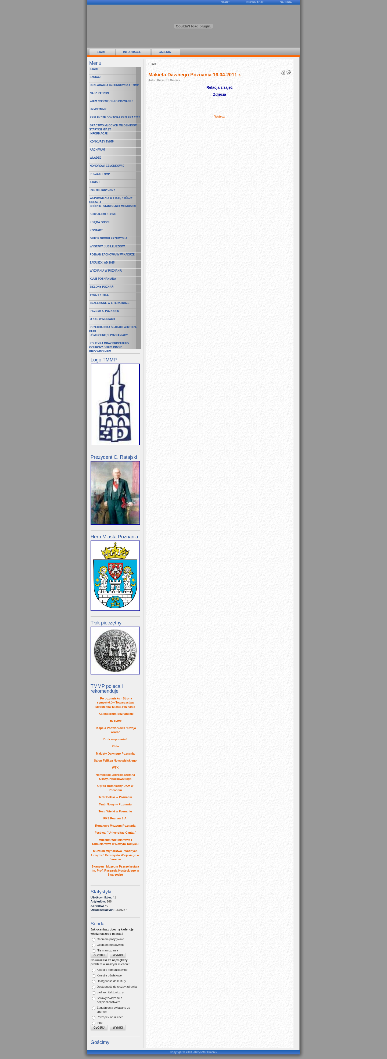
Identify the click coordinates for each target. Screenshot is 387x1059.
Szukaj (95, 77)
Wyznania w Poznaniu (106, 270)
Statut (95, 181)
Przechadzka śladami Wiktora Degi (113, 329)
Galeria (286, 2)
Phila (115, 746)
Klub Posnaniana (103, 278)
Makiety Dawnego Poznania (115, 753)
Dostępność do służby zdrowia (117, 986)
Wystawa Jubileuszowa (108, 246)
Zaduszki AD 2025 (102, 262)
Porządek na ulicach (110, 1017)
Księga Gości (99, 222)
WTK (115, 767)
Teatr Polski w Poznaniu (115, 797)
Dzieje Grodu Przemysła (108, 238)
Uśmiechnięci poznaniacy (109, 335)
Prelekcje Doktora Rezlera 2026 (115, 117)
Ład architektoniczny (110, 992)
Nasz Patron (99, 93)
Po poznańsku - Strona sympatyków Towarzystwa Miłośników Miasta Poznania (115, 702)
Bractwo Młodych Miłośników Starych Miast (113, 127)
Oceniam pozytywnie (110, 939)
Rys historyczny (102, 190)
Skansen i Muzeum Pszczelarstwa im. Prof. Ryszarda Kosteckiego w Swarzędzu (115, 870)
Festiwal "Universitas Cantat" (115, 832)
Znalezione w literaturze (110, 302)
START (225, 2)
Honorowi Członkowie (107, 165)
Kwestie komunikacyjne (112, 969)
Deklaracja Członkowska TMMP (114, 85)
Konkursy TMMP (102, 141)
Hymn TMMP (98, 109)
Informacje (255, 2)
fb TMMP (116, 721)
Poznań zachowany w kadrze (112, 254)
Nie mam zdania (107, 950)
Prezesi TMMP (100, 173)
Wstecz (219, 116)
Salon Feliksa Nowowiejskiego (115, 760)
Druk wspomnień (115, 739)
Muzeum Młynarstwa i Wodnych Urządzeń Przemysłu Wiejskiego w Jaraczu (115, 855)
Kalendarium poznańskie (116, 713)
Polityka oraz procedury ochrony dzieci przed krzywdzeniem (109, 345)
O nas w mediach (102, 319)
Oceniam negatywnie (110, 944)
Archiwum (97, 149)
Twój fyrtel (99, 294)
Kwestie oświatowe (109, 975)
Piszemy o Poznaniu (104, 311)
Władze (95, 157)
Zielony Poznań (101, 286)
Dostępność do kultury (111, 981)
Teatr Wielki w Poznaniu (115, 811)
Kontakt (96, 230)
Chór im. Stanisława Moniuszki (113, 206)
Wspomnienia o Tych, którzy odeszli (111, 200)
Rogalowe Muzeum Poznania (115, 825)
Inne (99, 1022)
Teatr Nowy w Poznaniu (115, 804)
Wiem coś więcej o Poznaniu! (111, 101)
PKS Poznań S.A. (115, 818)
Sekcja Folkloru (103, 214)
